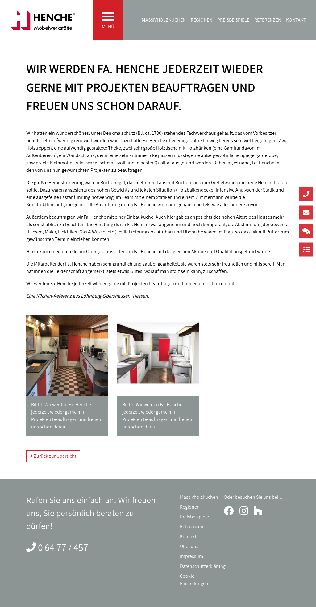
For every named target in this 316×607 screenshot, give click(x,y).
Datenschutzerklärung (203, 566)
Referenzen (267, 20)
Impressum (191, 556)
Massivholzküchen (164, 20)
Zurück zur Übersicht (53, 456)
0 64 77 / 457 (63, 547)
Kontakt (296, 20)
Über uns (189, 546)
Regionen (201, 20)
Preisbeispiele (233, 20)
